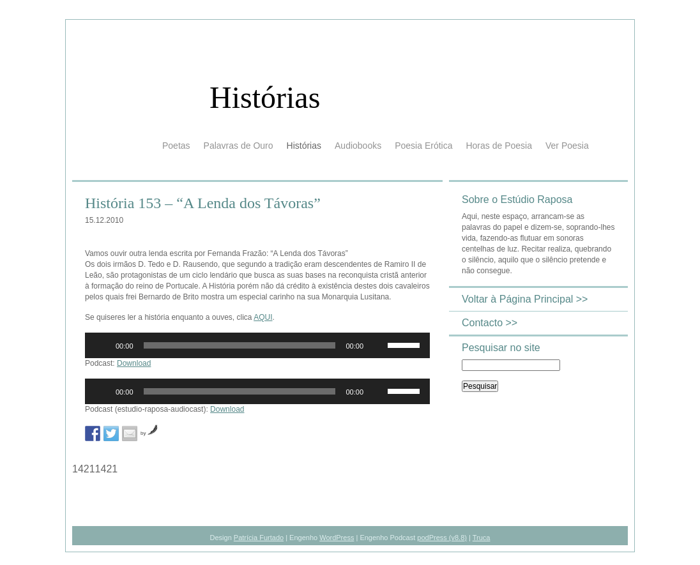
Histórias (264, 97)
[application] (257, 345)
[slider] (240, 345)
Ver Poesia (567, 145)
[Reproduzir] (101, 345)
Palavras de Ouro (238, 145)
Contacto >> (489, 322)
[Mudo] (377, 345)
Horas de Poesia (499, 145)
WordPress (336, 537)
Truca (482, 537)
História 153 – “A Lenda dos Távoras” (203, 203)
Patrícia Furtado (259, 537)
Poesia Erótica (423, 145)
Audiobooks (358, 145)
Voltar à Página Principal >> (525, 299)
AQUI (263, 317)
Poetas (176, 145)
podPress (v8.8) (442, 537)
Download (134, 363)
